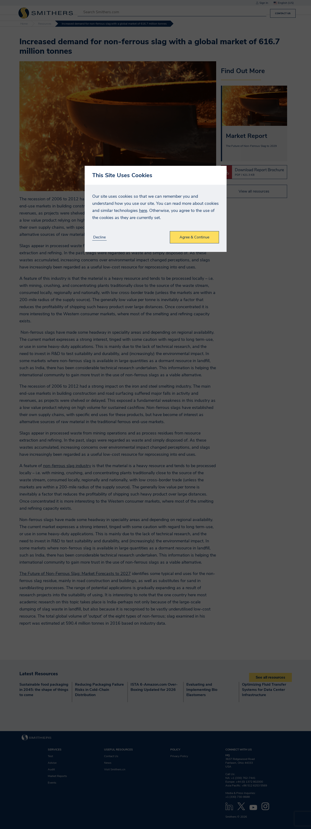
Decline (99, 237)
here (143, 210)
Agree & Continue (194, 237)
